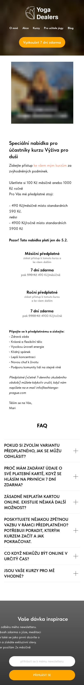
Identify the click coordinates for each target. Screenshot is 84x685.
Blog (70, 28)
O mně (13, 28)
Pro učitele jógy (53, 28)
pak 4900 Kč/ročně (42, 316)
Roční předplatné (42, 292)
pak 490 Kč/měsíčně (40, 275)
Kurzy (36, 28)
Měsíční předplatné (42, 253)
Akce (25, 28)
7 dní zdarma (42, 310)
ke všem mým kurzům (50, 165)
